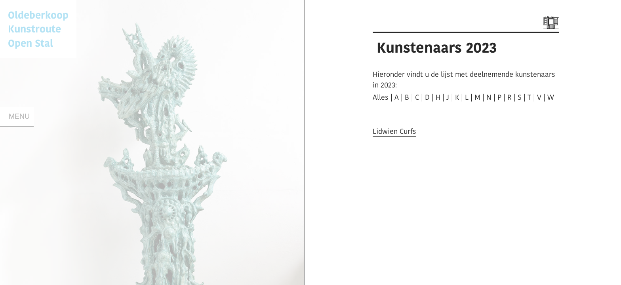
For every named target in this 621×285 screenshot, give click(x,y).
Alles (381, 97)
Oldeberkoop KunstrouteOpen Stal (38, 28)
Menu (19, 116)
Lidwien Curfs (394, 131)
